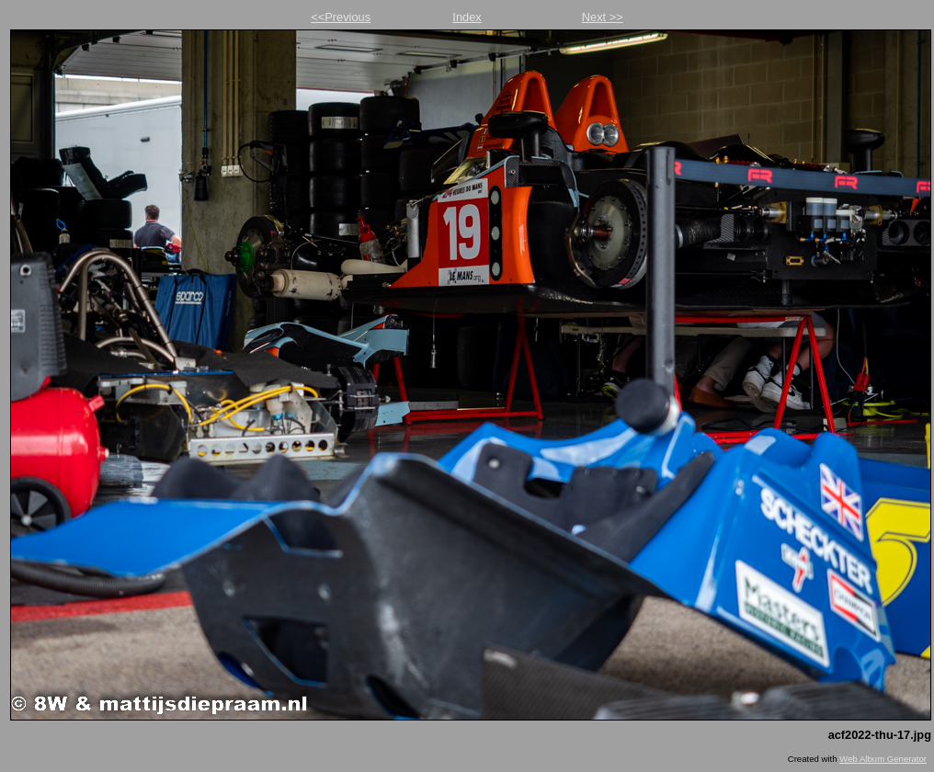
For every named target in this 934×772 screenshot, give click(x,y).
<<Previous (340, 17)
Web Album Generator (883, 759)
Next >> (602, 17)
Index (466, 17)
